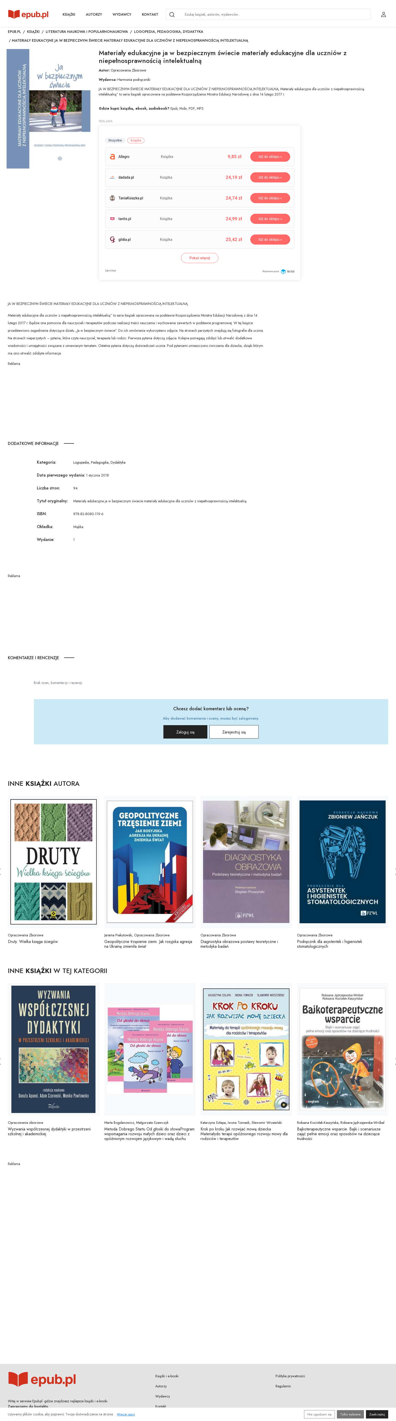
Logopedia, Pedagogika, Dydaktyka (168, 31)
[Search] (172, 14)
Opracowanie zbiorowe (25, 1122)
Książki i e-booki (167, 1376)
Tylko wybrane (350, 1414)
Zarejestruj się (234, 732)
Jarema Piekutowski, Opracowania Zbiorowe (136, 935)
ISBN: (42, 513)
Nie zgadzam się (319, 1414)
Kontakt (150, 14)
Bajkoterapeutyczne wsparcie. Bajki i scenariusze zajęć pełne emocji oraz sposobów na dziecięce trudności (339, 1134)
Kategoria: (46, 462)
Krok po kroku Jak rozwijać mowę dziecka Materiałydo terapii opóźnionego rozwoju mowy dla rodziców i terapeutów (244, 1134)
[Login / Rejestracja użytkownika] (383, 14)
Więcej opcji (126, 1414)
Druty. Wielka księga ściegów (33, 941)
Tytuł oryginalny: (52, 501)
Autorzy (94, 14)
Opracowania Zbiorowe (128, 70)
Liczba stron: (48, 488)
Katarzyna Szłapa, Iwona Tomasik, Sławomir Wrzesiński (241, 1122)
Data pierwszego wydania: (61, 475)
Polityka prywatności (290, 1376)
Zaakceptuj (377, 1414)
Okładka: (45, 526)
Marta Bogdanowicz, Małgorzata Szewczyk (136, 1122)
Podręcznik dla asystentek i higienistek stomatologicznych (329, 944)
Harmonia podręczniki (133, 79)
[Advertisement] (137, 401)
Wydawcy (122, 14)
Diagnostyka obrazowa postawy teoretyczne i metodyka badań (239, 944)
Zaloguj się (185, 732)
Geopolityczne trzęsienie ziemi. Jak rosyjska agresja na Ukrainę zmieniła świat (148, 944)
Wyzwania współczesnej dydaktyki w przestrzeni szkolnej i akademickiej (49, 1131)
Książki (69, 14)
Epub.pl (14, 31)
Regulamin (283, 1386)
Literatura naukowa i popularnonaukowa (87, 31)
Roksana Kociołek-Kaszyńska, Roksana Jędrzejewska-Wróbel (340, 1122)
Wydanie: (45, 539)
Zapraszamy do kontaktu (28, 1406)
